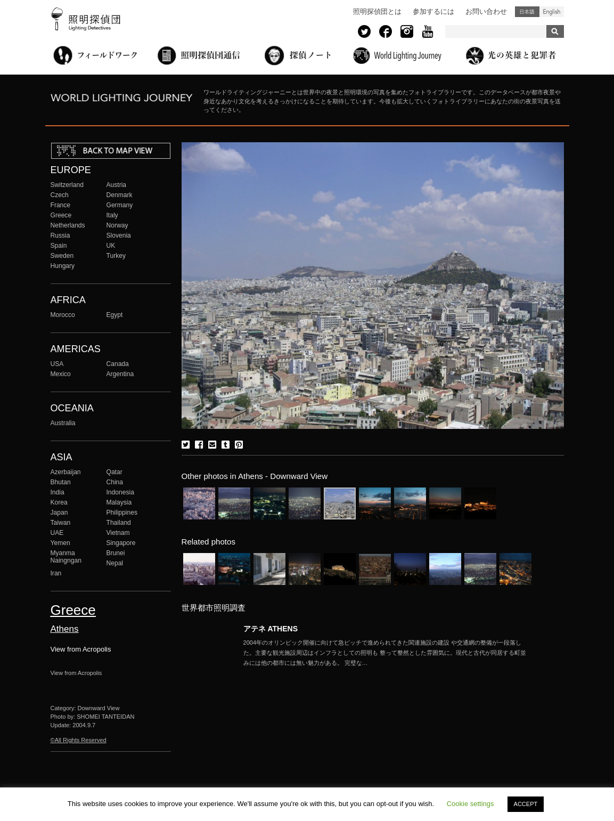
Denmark (120, 195)
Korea (59, 502)
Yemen (60, 543)
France (61, 205)
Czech (60, 195)
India (57, 492)
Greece (61, 215)
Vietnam (118, 533)
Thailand (119, 522)
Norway (117, 225)
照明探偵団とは (377, 11)
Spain (59, 245)
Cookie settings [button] (470, 804)
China (115, 482)
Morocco (63, 315)
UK (111, 245)
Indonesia (120, 492)
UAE (57, 533)
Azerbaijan (66, 472)
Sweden (62, 255)
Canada (118, 364)
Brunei (116, 553)
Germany (120, 205)
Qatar (114, 472)
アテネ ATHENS (270, 628)
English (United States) (551, 11)
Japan (59, 512)
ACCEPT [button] (526, 804)
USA (57, 364)
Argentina (120, 374)
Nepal (115, 563)
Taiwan (61, 522)
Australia (63, 423)
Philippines (122, 512)
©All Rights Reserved (79, 740)
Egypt (115, 315)
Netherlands (68, 225)
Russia (60, 235)
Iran (56, 573)
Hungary (63, 266)
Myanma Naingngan (66, 556)
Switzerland (67, 185)
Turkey (116, 255)
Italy (112, 215)
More (387, 653)
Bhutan (61, 482)
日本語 (527, 11)
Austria (117, 185)
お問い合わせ (486, 11)
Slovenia (119, 235)
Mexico (61, 374)
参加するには (433, 11)
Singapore (121, 543)
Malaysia (119, 502)
